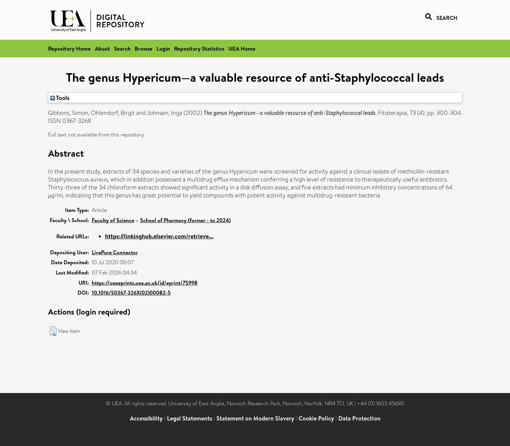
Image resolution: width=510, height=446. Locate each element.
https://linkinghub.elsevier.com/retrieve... (159, 236)
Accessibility (146, 418)
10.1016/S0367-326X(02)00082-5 (131, 292)
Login (163, 48)
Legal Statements (189, 418)
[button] (53, 331)
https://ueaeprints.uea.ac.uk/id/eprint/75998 (145, 282)
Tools (60, 97)
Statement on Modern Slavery (255, 418)
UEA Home (241, 48)
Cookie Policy (316, 418)
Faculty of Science (113, 220)
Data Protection (359, 418)
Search (122, 48)
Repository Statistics (199, 48)
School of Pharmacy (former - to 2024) (185, 220)
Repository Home (69, 48)
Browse (143, 48)
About (102, 48)
